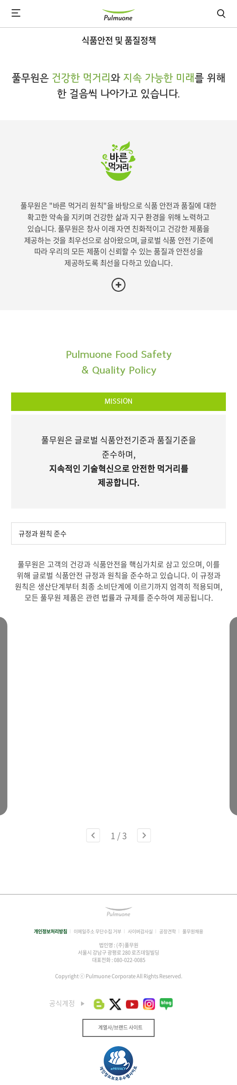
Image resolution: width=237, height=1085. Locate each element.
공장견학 (167, 931)
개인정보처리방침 (50, 931)
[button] (93, 835)
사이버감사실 (140, 931)
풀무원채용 (192, 931)
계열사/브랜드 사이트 (120, 1027)
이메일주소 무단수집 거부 (97, 931)
